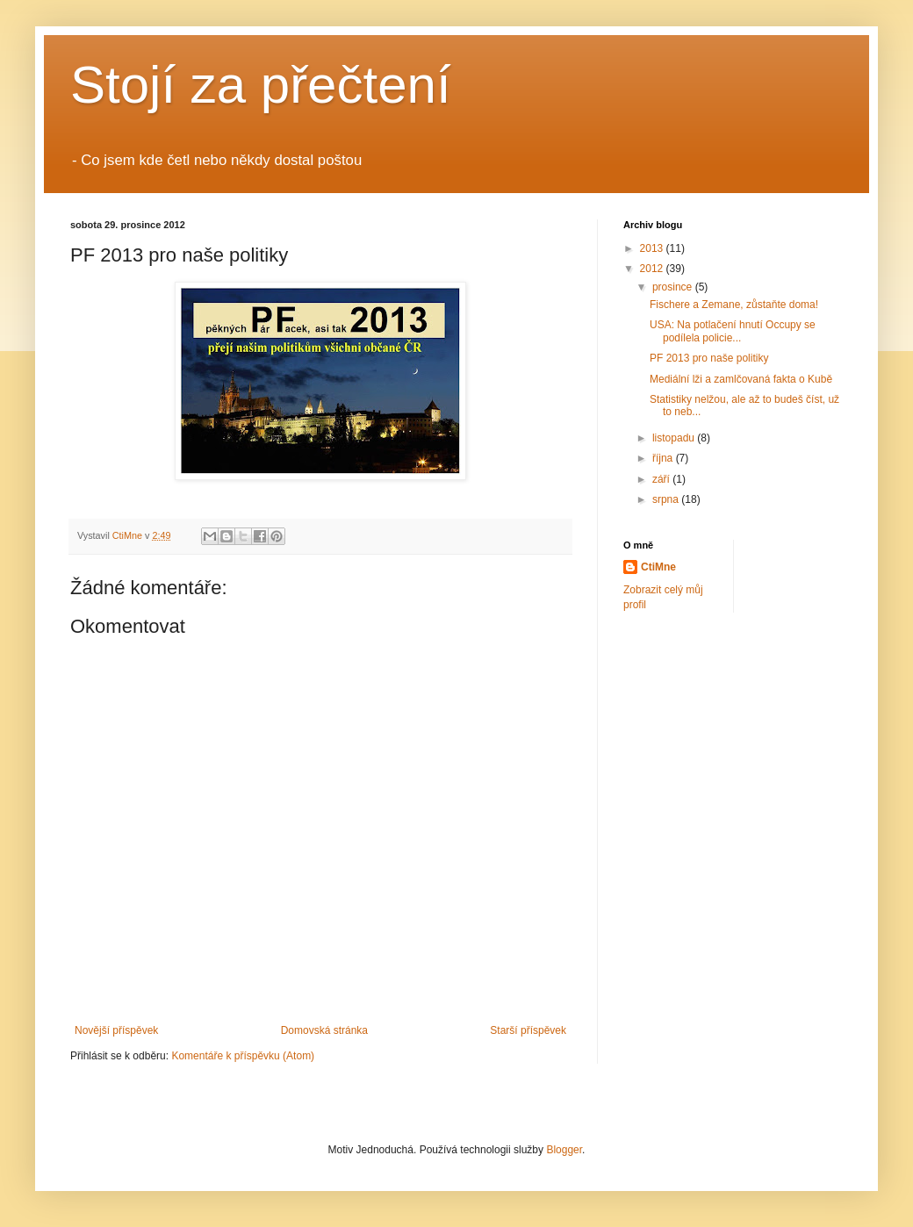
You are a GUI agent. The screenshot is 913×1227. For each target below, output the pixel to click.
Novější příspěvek (116, 1030)
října (664, 458)
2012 (653, 268)
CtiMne (658, 567)
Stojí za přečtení (260, 84)
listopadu (674, 438)
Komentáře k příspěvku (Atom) (242, 1056)
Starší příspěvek (528, 1030)
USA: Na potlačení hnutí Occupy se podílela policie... (733, 331)
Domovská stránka (324, 1030)
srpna (666, 499)
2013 (653, 248)
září (662, 479)
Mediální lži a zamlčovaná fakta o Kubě (741, 379)
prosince (673, 287)
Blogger (564, 1150)
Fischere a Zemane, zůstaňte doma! (734, 304)
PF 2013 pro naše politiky (709, 358)
